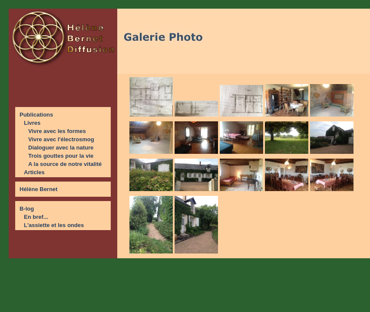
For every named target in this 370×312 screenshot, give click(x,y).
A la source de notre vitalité (65, 164)
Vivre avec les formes (57, 131)
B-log (27, 208)
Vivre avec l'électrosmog (61, 139)
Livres (32, 123)
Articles (34, 172)
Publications (36, 114)
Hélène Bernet (38, 189)
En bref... (36, 217)
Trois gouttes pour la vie (60, 156)
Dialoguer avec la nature (60, 147)
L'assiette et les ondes (54, 225)
